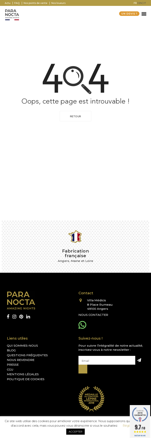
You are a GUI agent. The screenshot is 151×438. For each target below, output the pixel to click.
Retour (75, 116)
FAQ (17, 3)
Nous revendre (20, 360)
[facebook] (8, 317)
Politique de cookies (25, 379)
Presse (13, 364)
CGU (10, 369)
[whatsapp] (82, 325)
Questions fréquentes (27, 355)
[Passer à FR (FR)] (135, 3)
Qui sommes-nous (22, 345)
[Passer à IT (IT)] (145, 3)
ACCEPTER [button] (75, 431)
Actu (7, 3)
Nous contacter (93, 315)
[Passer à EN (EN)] (140, 3)
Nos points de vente (35, 3)
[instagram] (14, 317)
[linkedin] (28, 317)
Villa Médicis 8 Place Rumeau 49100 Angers (100, 304)
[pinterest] (21, 317)
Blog (11, 350)
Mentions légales (23, 374)
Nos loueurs (58, 3)
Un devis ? (129, 13)
